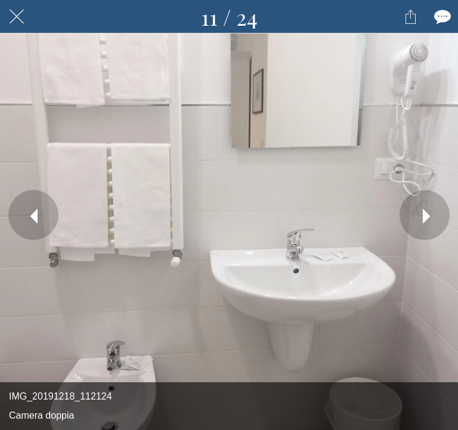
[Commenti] (441, 16)
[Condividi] (410, 16)
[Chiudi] (17, 17)
